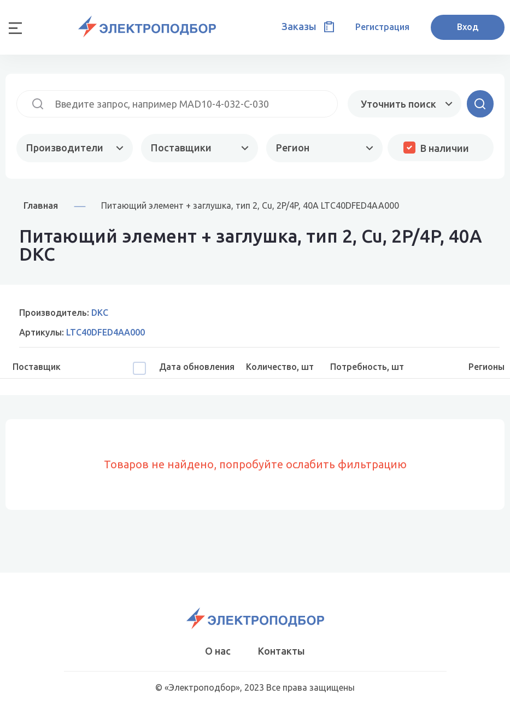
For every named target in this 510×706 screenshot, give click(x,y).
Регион (292, 147)
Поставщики (181, 147)
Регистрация (382, 27)
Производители (64, 147)
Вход (467, 27)
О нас (218, 650)
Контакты (281, 650)
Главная (41, 205)
